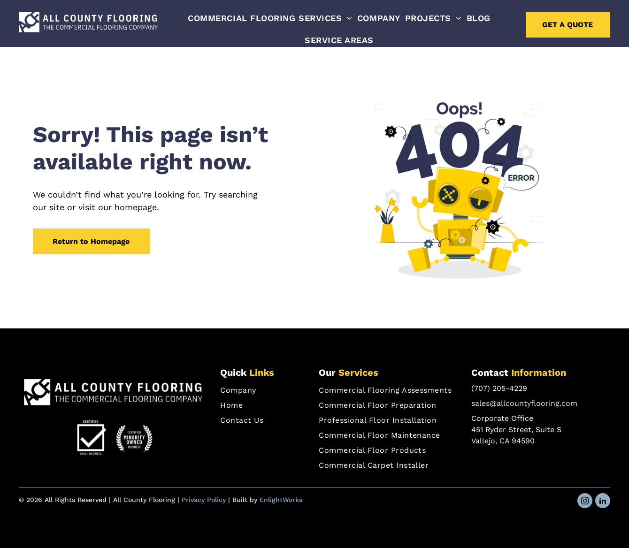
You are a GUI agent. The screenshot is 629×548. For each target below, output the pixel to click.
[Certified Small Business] (91, 438)
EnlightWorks (281, 499)
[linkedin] (602, 501)
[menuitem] (270, 18)
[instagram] (584, 501)
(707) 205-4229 (499, 388)
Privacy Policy (204, 499)
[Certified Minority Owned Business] (134, 438)
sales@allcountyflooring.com (524, 403)
